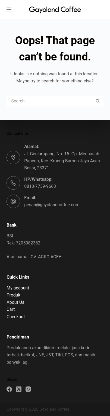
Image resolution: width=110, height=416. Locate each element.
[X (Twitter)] (18, 389)
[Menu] (9, 9)
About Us (15, 302)
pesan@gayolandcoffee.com (51, 204)
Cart (11, 309)
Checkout (16, 316)
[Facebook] (9, 389)
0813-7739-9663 (40, 186)
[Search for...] (49, 101)
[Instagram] (28, 389)
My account (18, 288)
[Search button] (98, 101)
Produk (13, 295)
